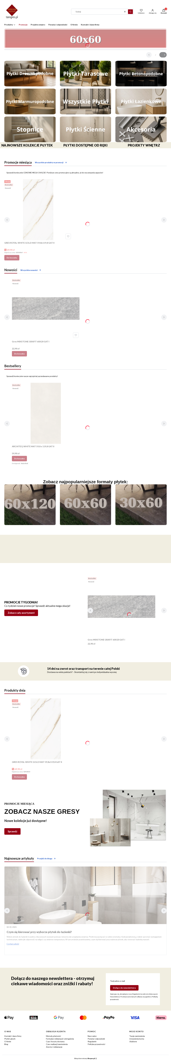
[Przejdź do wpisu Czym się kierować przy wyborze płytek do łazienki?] (85, 895)
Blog (6, 1044)
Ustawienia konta (136, 1039)
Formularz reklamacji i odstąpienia (60, 1039)
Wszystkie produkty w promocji (51, 162)
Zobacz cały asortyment (21, 612)
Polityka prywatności (96, 1044)
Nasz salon (92, 1036)
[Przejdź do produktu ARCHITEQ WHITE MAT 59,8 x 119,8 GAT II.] (46, 413)
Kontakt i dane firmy (12, 1036)
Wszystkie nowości (30, 270)
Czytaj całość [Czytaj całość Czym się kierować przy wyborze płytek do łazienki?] (13, 944)
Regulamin (92, 1041)
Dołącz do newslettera (124, 987)
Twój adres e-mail (117, 981)
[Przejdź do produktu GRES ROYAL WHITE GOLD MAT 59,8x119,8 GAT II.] (38, 209)
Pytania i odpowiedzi (96, 1039)
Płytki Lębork (9, 1039)
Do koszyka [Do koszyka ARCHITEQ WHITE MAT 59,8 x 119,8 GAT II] (19, 458)
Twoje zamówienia (137, 1036)
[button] (130, 11)
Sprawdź (12, 831)
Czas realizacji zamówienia (57, 1044)
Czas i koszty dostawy (55, 1041)
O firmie (7, 1041)
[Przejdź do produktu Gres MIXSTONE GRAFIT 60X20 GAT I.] (46, 308)
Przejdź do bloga (46, 858)
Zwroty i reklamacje (54, 1047)
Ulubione (133, 1041)
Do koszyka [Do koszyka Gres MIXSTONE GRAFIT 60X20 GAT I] (19, 354)
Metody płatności (53, 1036)
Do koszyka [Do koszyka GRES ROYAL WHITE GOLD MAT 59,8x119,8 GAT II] (12, 257)
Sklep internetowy (84, 1058)
